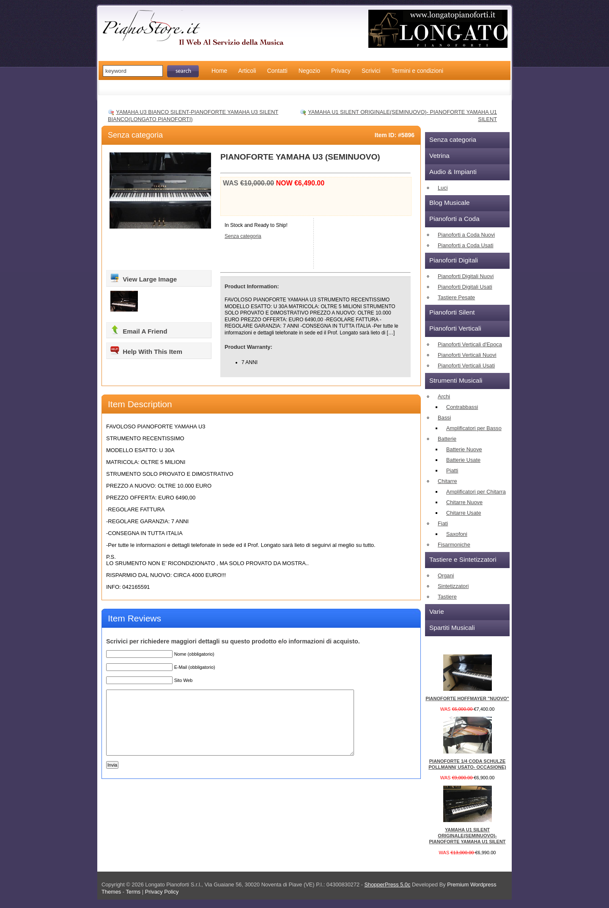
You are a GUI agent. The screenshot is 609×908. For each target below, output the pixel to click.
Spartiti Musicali (452, 627)
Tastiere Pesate (456, 297)
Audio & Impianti (453, 171)
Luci (442, 188)
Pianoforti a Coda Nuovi (466, 235)
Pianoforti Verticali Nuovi (467, 355)
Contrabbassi (462, 407)
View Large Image (143, 278)
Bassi (444, 417)
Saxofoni (456, 534)
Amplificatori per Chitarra (476, 491)
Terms (134, 892)
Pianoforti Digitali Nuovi (466, 276)
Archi (444, 396)
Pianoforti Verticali (455, 328)
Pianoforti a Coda (454, 218)
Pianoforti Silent (452, 312)
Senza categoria (135, 135)
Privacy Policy (162, 892)
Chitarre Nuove (464, 502)
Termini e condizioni (417, 70)
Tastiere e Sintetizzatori (463, 559)
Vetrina (439, 155)
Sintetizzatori (453, 586)
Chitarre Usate (463, 513)
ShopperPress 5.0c (388, 884)
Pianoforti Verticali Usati (466, 365)
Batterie (447, 439)
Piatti (452, 470)
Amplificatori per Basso (474, 428)
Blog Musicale (449, 202)
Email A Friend (138, 330)
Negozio (309, 70)
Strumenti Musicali (455, 380)
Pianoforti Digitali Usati (465, 287)
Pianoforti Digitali (453, 260)
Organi (446, 575)
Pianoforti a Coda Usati (466, 245)
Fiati (443, 523)
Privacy (341, 70)
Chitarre (447, 481)
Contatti (277, 70)
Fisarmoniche (454, 544)
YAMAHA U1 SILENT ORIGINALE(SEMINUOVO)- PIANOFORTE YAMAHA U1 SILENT (467, 836)
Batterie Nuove (464, 449)
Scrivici (371, 70)
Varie (436, 611)
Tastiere (447, 596)
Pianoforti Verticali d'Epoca (470, 344)
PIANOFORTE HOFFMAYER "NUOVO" (467, 698)
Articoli (247, 70)
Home (219, 70)
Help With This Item (146, 350)
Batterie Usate (463, 460)
